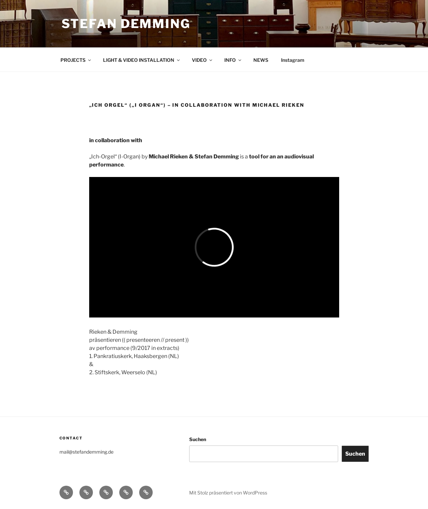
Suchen (197, 439)
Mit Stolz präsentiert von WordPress (228, 492)
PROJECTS (76, 60)
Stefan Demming (126, 23)
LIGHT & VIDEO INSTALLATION (142, 60)
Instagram (292, 60)
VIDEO (202, 60)
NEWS (260, 60)
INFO (233, 60)
